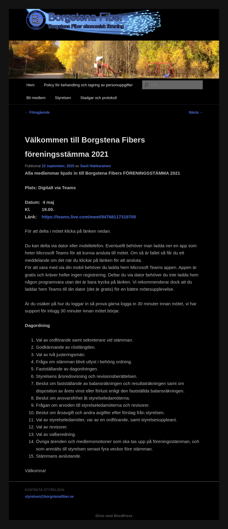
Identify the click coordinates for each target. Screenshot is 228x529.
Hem (30, 85)
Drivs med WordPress (114, 516)
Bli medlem (35, 98)
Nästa (196, 112)
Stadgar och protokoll (98, 98)
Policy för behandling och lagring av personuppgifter (88, 85)
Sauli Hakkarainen (95, 166)
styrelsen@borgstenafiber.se (49, 496)
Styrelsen (63, 98)
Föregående (37, 112)
